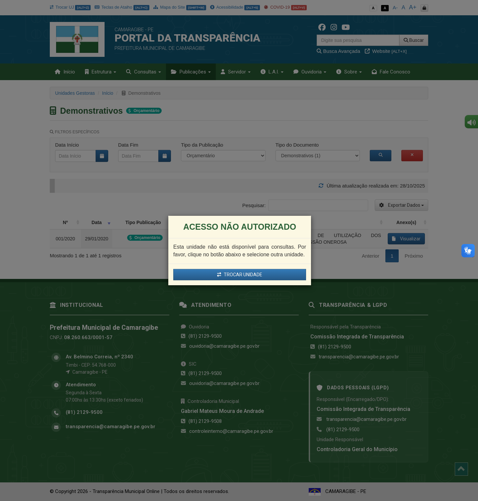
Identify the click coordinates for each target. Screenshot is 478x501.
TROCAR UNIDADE (239, 274)
